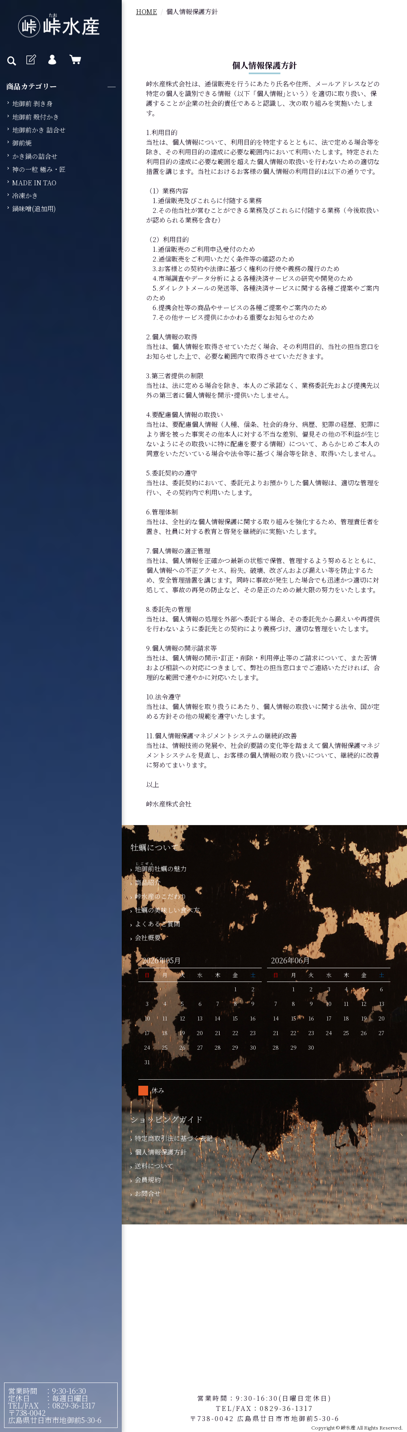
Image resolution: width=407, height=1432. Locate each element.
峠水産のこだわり (158, 896)
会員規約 (145, 1179)
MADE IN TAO (34, 182)
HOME (146, 11)
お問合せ (145, 1193)
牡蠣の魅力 (158, 868)
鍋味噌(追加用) (34, 208)
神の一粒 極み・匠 (39, 169)
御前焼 (22, 143)
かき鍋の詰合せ (35, 156)
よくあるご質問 (155, 923)
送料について (152, 1165)
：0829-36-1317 (67, 1405)
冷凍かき (25, 195)
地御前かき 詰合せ (39, 130)
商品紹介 (145, 882)
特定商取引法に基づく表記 (171, 1138)
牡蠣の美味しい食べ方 (165, 910)
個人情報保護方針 (158, 1152)
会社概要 (145, 937)
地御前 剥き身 (32, 103)
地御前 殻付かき (35, 117)
